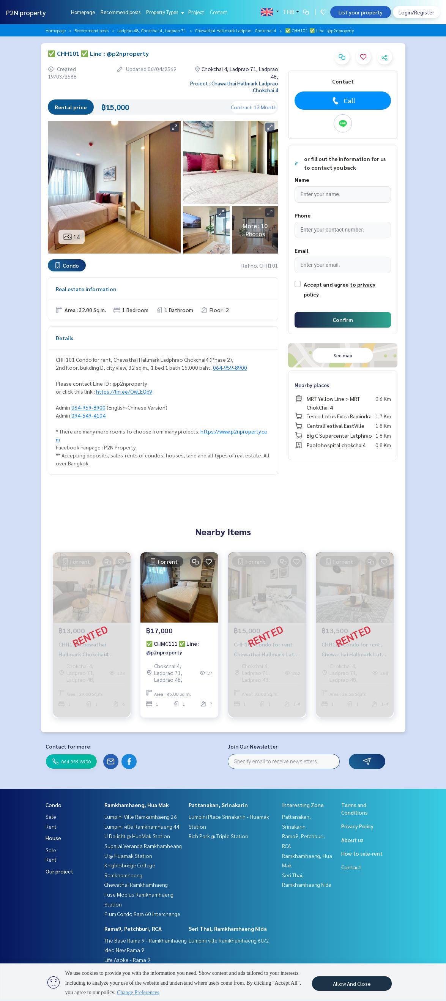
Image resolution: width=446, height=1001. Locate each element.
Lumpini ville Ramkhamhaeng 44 (142, 826)
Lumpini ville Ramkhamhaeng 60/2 (229, 940)
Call (343, 100)
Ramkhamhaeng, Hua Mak (136, 804)
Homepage (83, 12)
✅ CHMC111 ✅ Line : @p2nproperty (172, 651)
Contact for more (68, 746)
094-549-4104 (88, 415)
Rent (51, 826)
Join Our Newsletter (253, 746)
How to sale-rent (362, 853)
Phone (302, 215)
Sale (51, 816)
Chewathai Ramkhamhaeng (136, 884)
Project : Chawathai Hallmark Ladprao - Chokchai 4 (234, 86)
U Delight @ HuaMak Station (137, 835)
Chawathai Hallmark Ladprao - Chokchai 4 (235, 30)
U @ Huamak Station (128, 855)
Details (64, 337)
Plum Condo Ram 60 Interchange (142, 913)
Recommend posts (120, 12)
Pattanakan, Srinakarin (218, 804)
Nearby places (312, 384)
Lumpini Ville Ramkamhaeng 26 (140, 816)
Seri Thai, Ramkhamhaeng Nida (228, 928)
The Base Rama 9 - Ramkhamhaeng (145, 940)
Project (196, 12)
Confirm (343, 319)
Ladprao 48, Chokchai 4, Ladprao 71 (151, 30)
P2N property (26, 12)
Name (302, 179)
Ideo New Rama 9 (124, 949)
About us (352, 839)
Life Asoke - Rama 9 (127, 959)
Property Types (164, 12)
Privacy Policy (357, 826)
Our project (59, 871)
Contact (218, 12)
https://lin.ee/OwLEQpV (124, 391)
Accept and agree (326, 284)
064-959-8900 (230, 367)
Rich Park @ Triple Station (218, 835)
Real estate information (86, 288)
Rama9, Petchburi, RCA (133, 928)
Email (301, 250)
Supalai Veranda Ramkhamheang (143, 845)
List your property (361, 12)
